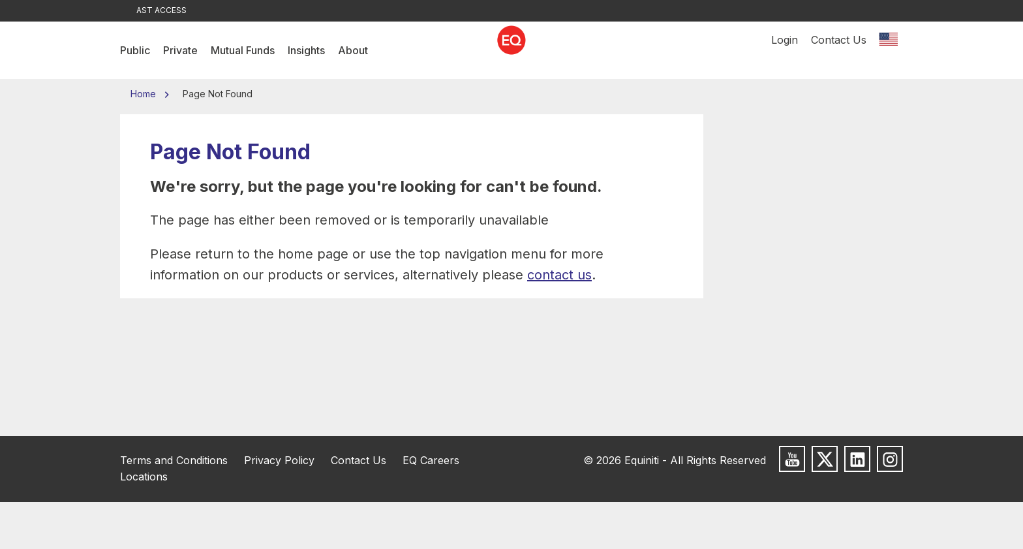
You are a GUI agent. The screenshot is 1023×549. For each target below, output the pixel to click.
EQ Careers (431, 460)
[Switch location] (888, 50)
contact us (559, 275)
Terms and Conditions (174, 460)
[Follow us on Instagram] (890, 459)
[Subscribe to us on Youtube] (792, 459)
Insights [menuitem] (306, 50)
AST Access (161, 10)
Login (784, 50)
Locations (144, 476)
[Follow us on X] (825, 459)
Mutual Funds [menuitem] (243, 50)
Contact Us (838, 50)
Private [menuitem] (180, 50)
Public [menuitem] (135, 50)
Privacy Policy (279, 460)
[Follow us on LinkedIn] (857, 459)
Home (144, 93)
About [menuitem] (353, 50)
